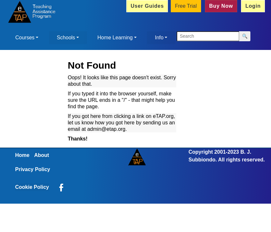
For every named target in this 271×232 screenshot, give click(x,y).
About (41, 155)
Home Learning (114, 37)
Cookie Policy (32, 187)
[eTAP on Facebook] (61, 187)
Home (22, 155)
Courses (25, 37)
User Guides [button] (147, 6)
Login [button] (253, 6)
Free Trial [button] (186, 6)
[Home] (30, 12)
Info (159, 37)
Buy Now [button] (221, 6)
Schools (66, 37)
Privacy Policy (32, 169)
